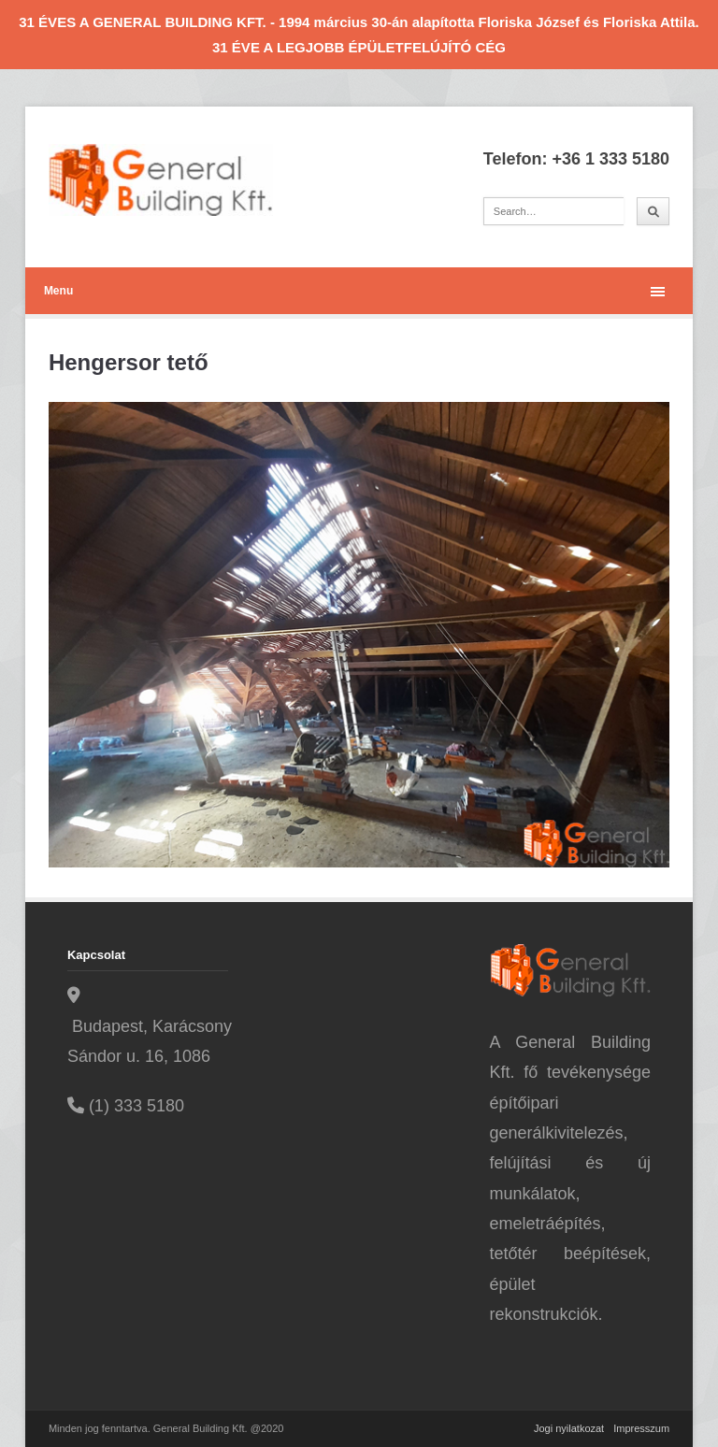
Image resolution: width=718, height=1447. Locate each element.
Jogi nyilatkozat (569, 1428)
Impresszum (641, 1428)
